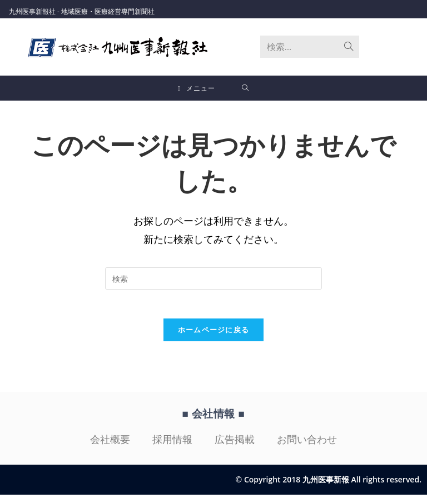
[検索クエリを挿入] (213, 281)
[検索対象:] (245, 89)
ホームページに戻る (214, 337)
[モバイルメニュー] (197, 89)
